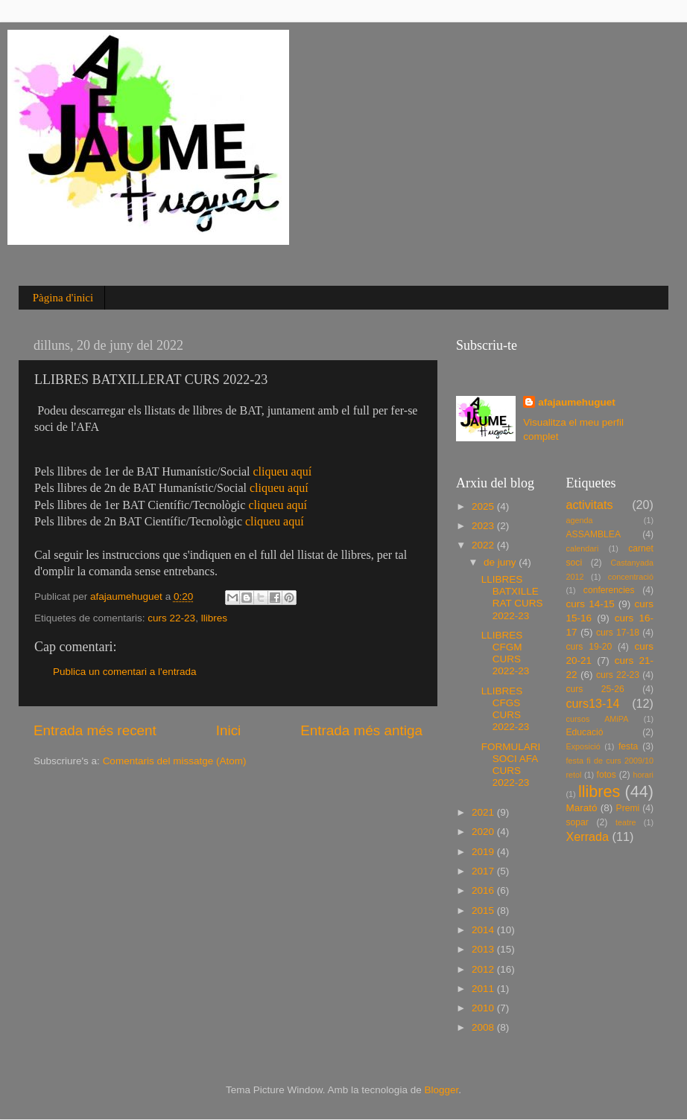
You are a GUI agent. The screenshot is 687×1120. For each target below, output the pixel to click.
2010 (484, 1008)
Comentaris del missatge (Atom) (175, 761)
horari (643, 774)
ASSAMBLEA (593, 534)
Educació (585, 732)
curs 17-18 (617, 632)
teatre (625, 822)
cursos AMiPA (597, 718)
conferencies (609, 590)
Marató (582, 807)
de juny (501, 562)
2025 (484, 506)
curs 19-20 (589, 646)
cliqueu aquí (282, 471)
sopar (577, 822)
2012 (484, 969)
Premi (628, 808)
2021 (484, 812)
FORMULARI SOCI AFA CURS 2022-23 (511, 765)
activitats (589, 504)
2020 (484, 831)
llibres (214, 618)
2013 (484, 949)
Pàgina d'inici (63, 298)
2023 (484, 525)
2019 (484, 851)
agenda (579, 520)
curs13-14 (593, 703)
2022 (484, 545)
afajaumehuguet (576, 402)
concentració (630, 576)
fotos (606, 774)
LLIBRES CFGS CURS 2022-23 (505, 709)
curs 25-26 (595, 689)
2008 (484, 1027)
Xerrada (588, 836)
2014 (484, 929)
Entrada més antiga (361, 730)
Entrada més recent (95, 730)
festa (628, 746)
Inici (228, 730)
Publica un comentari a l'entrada (124, 671)
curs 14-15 (590, 603)
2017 (484, 871)
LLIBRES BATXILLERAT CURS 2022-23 (512, 597)
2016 (484, 890)
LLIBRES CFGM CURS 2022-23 (505, 653)
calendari (582, 548)
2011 (484, 988)
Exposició (583, 746)
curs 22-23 (171, 618)
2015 (484, 910)
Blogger (441, 1089)
